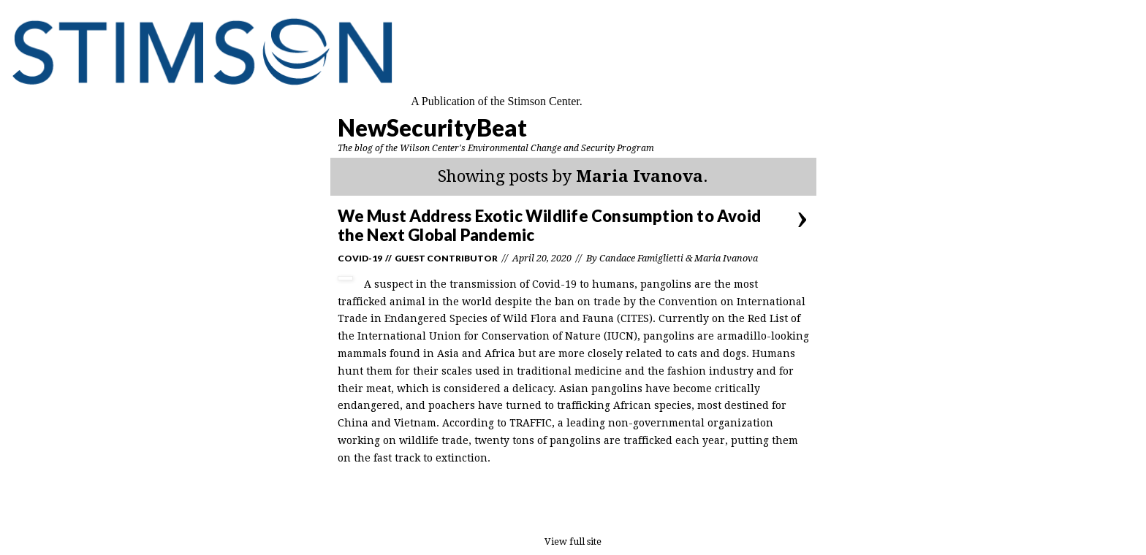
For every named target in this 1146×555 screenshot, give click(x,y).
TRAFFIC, (532, 423)
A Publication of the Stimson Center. (497, 101)
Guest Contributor (446, 258)
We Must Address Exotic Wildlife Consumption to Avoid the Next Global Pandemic (549, 225)
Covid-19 (360, 258)
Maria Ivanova (726, 258)
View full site (573, 541)
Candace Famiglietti (641, 258)
